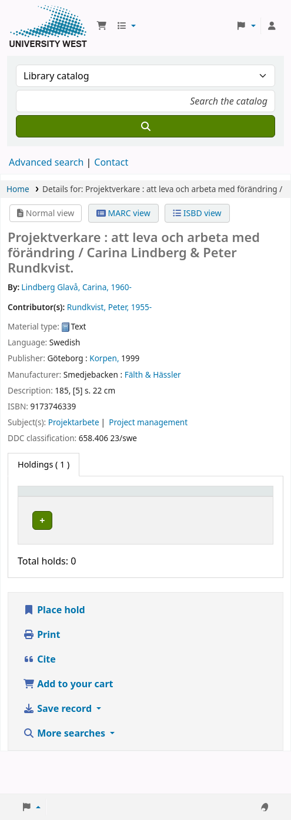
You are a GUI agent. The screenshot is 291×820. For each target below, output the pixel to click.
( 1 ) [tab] (43, 464)
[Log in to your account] (272, 26)
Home (17, 188)
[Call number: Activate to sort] (146, 502)
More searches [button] (65, 775)
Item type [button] (33, 502)
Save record (58, 750)
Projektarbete (73, 422)
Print (41, 676)
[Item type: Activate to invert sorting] (40, 502)
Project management (148, 422)
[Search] (145, 126)
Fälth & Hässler (153, 374)
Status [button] (193, 508)
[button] (102, 26)
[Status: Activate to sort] (200, 502)
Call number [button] (139, 502)
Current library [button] (82, 502)
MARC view (123, 213)
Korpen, (104, 358)
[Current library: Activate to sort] (90, 502)
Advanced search (46, 162)
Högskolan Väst (87, 542)
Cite (39, 701)
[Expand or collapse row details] (249, 552)
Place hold (54, 652)
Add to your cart (68, 726)
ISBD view (197, 213)
